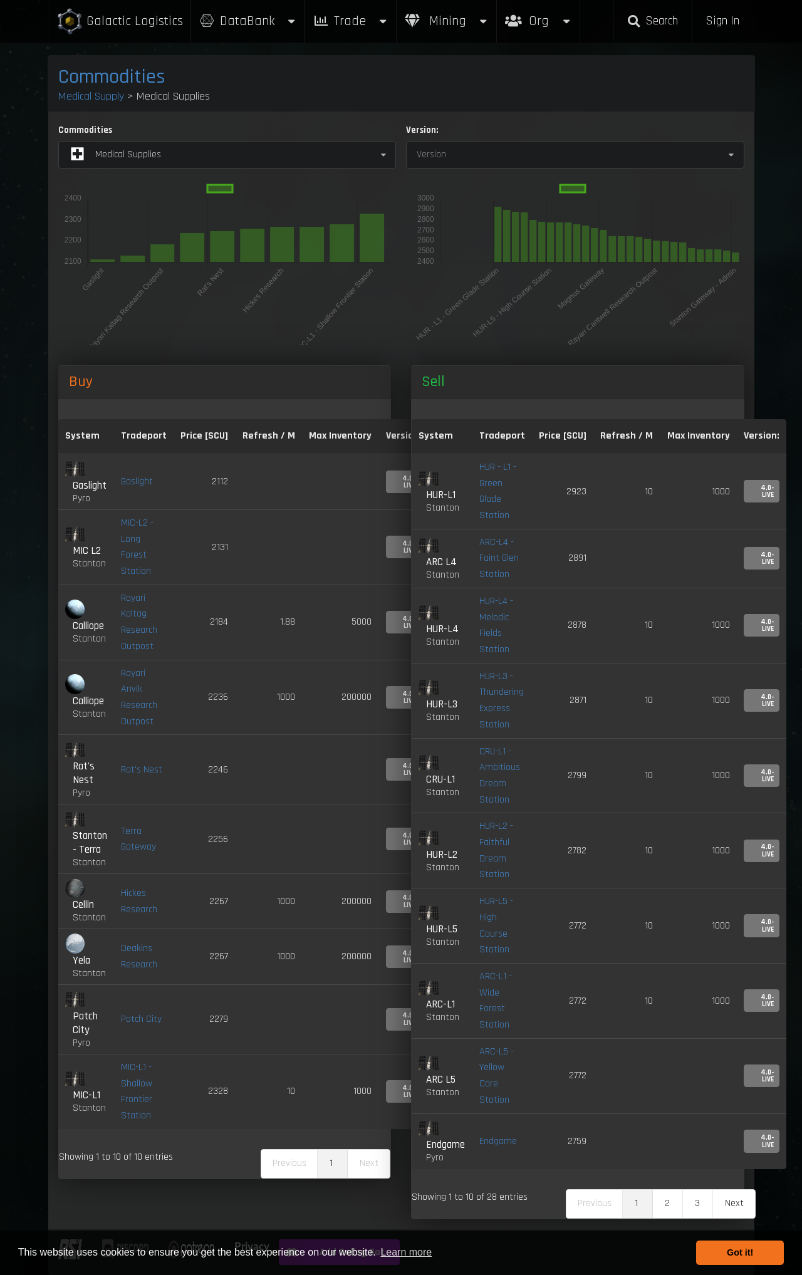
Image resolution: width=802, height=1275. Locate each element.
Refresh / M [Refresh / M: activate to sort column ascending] (268, 435)
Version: (422, 130)
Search (652, 21)
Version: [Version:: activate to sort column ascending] (761, 435)
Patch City (141, 1019)
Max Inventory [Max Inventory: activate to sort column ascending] (340, 435)
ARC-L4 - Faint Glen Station (499, 558)
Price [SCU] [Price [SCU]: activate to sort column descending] (204, 435)
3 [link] (697, 1203)
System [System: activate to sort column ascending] (82, 435)
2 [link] (667, 1203)
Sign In (722, 21)
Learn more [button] (406, 1252)
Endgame (498, 1141)
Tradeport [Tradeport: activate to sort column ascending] (144, 435)
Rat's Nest (141, 769)
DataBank (248, 21)
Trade (350, 21)
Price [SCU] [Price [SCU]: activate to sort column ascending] (562, 435)
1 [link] (331, 1163)
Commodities (111, 77)
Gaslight (137, 481)
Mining (447, 21)
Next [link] (734, 1203)
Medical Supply (91, 96)
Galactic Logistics (119, 21)
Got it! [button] (740, 1252)
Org (538, 14)
